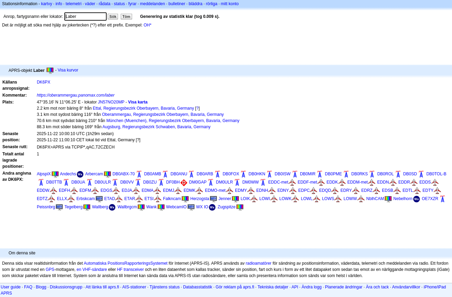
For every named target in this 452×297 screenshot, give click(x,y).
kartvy (46, 3)
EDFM (85, 190)
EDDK (332, 182)
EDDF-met (307, 182)
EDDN (383, 182)
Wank (151, 207)
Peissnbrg (46, 207)
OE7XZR (430, 198)
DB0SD (410, 174)
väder (90, 3)
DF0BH (173, 182)
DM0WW (250, 182)
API (294, 287)
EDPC (304, 190)
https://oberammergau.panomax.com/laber (76, 95)
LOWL (307, 198)
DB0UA (78, 182)
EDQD (325, 190)
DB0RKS (359, 174)
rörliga (211, 3)
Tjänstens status (165, 287)
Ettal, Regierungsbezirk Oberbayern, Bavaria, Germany (143, 108)
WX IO (202, 207)
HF (119, 269)
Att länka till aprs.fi (102, 287)
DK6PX (43, 82)
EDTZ (42, 198)
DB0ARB (205, 174)
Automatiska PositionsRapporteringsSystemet (125, 263)
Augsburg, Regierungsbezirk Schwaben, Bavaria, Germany (157, 126)
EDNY (283, 190)
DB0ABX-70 (123, 174)
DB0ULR (103, 182)
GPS (50, 269)
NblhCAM (375, 198)
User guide (11, 287)
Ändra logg (312, 287)
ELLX (62, 198)
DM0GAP (198, 182)
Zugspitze (227, 207)
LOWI (264, 198)
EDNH (262, 190)
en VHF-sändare (92, 269)
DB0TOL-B (436, 174)
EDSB (387, 190)
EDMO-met (215, 190)
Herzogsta (199, 198)
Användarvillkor (406, 287)
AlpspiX (44, 174)
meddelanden (152, 3)
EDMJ (168, 190)
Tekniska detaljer (273, 287)
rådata (104, 3)
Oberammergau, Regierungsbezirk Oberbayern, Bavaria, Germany (163, 114)
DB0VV (127, 182)
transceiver (134, 269)
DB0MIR (307, 174)
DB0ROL (385, 174)
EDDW (43, 190)
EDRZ (367, 190)
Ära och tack (377, 287)
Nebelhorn (403, 198)
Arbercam (94, 174)
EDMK (190, 190)
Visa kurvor (68, 70)
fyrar (132, 3)
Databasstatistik (197, 287)
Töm (126, 16)
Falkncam (172, 198)
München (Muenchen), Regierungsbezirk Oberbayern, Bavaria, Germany (172, 120)
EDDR (404, 182)
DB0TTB (54, 182)
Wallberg (100, 207)
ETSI (149, 198)
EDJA (127, 190)
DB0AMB (152, 174)
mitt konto (230, 3)
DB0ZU (150, 182)
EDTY (427, 190)
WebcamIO (176, 207)
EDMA (148, 190)
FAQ (28, 287)
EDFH (64, 190)
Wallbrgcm (127, 207)
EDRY (346, 190)
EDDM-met (357, 182)
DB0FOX (231, 174)
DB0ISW (283, 174)
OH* (148, 25)
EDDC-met (278, 182)
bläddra (195, 3)
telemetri (74, 3)
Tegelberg (73, 207)
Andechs (68, 174)
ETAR (129, 198)
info (58, 3)
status (119, 3)
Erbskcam (85, 198)
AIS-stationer (134, 287)
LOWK (285, 198)
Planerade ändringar (344, 287)
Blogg (41, 287)
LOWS (328, 198)
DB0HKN (257, 174)
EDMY (241, 190)
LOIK (245, 198)
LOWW (350, 198)
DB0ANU (179, 174)
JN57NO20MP (111, 102)
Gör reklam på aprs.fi (235, 287)
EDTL (407, 190)
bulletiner (177, 3)
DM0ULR (224, 182)
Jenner (224, 198)
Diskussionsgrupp (66, 287)
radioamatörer (258, 263)
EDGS (106, 190)
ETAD (109, 198)
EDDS (425, 182)
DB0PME (333, 174)
